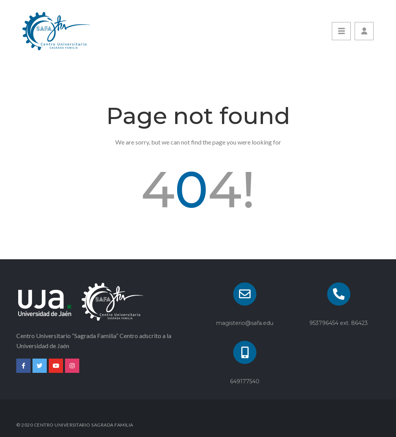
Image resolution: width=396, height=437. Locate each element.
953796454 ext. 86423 (338, 323)
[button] (364, 31)
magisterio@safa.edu (244, 323)
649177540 (244, 381)
